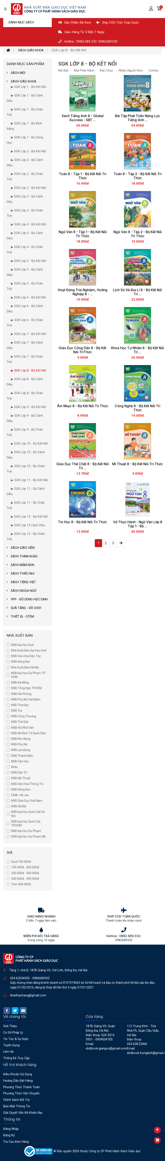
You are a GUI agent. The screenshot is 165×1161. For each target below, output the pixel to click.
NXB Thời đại (20, 705)
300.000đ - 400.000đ (25, 878)
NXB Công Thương (23, 716)
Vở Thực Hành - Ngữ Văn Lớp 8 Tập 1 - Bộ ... (137, 524)
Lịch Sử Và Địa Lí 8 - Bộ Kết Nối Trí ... (137, 292)
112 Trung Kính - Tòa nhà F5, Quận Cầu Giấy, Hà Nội (143, 1030)
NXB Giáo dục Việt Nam (26, 800)
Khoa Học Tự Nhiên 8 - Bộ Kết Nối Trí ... (137, 350)
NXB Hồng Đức (21, 789)
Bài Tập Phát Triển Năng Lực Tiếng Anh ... (137, 118)
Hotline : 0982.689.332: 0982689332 (88, 41)
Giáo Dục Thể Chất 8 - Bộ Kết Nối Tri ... (82, 466)
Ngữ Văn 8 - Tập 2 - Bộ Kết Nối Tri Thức (137, 234)
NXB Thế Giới (19, 722)
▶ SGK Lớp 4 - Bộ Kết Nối (28, 224)
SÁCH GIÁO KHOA (31, 50)
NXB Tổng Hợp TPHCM (26, 688)
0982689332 (41, 978)
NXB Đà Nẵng (20, 682)
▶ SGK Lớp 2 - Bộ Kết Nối (28, 151)
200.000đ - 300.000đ (25, 873)
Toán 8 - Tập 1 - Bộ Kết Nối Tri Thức (82, 176)
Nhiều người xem (131, 70)
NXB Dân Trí (19, 772)
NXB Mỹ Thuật (21, 778)
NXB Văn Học (20, 761)
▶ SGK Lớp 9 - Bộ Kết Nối (28, 407)
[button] (159, 9)
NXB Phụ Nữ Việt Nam (25, 699)
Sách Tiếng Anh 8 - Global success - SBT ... (83, 118)
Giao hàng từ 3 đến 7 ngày (81, 32)
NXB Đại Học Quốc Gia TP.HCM (25, 823)
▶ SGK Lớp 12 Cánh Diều (28, 525)
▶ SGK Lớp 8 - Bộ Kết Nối (28, 370)
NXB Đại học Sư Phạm (26, 831)
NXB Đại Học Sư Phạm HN (28, 836)
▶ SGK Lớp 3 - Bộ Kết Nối (28, 188)
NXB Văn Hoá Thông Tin (27, 784)
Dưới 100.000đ (21, 861)
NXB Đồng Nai (20, 661)
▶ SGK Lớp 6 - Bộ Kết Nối (28, 297)
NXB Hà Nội (18, 806)
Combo (153, 70)
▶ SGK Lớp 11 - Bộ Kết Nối (29, 480)
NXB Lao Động (20, 750)
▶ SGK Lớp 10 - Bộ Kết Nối (29, 443)
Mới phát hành (84, 70)
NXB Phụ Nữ (19, 744)
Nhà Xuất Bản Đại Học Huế (28, 650)
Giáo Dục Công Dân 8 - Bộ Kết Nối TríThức (82, 350)
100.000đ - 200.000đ (25, 867)
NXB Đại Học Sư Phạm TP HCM (28, 675)
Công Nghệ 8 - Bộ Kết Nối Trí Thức (137, 408)
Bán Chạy (106, 70)
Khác (14, 767)
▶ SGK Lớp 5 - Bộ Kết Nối (28, 261)
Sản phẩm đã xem (74, 22)
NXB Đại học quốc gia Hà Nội (28, 813)
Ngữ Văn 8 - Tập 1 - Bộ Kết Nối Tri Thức (83, 234)
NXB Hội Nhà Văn (22, 727)
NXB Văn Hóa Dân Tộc (26, 656)
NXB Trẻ (16, 710)
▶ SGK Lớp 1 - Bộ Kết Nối (28, 87)
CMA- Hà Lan (20, 795)
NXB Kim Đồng (21, 738)
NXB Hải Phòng (21, 694)
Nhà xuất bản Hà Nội (25, 667)
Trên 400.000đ (21, 884)
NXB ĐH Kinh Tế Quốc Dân (28, 733)
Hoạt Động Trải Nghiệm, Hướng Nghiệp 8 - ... (82, 292)
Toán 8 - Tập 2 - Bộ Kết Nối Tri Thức (138, 176)
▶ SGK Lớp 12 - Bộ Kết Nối (29, 517)
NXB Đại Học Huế (22, 645)
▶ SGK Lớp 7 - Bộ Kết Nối (28, 334)
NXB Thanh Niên (22, 755)
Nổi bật (63, 70)
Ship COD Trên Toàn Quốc (117, 22)
